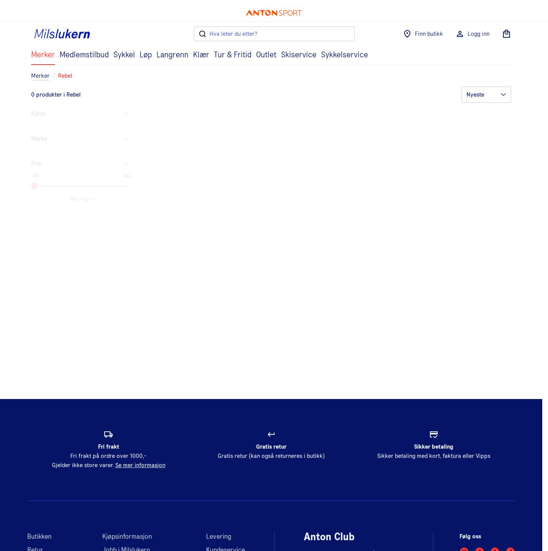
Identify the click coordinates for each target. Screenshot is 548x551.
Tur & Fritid (233, 55)
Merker (43, 55)
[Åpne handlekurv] (506, 34)
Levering (218, 536)
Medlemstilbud (84, 55)
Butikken (39, 536)
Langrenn (172, 55)
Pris (81, 163)
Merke (81, 138)
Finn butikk (423, 33)
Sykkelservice (344, 55)
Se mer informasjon (140, 465)
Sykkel (124, 55)
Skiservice (298, 55)
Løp (146, 55)
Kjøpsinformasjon (127, 536)
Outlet (266, 55)
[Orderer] (486, 95)
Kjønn (81, 113)
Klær (201, 55)
